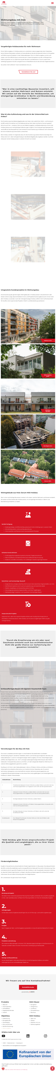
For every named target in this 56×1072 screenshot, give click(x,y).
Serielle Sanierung (8, 1026)
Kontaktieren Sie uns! (28, 72)
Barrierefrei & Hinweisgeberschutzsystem (14, 1045)
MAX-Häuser (34, 1002)
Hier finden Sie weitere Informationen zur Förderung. (15, 1069)
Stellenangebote (35, 1024)
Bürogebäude (6, 1020)
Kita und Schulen (7, 1024)
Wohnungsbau (7, 1028)
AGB (4, 1043)
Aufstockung (6, 1018)
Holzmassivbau (7, 1006)
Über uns (33, 1018)
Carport (5, 1012)
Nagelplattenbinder (8, 1010)
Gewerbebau (6, 1022)
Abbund (5, 1004)
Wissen (33, 1020)
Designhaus (34, 1006)
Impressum (19, 1043)
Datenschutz (10, 1043)
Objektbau (5, 1016)
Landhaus (33, 1008)
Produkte (5, 1002)
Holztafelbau (6, 1008)
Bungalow (33, 1004)
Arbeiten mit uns (35, 1022)
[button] (3, 1069)
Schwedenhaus (35, 1010)
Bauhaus (33, 1012)
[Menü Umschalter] (52, 3)
